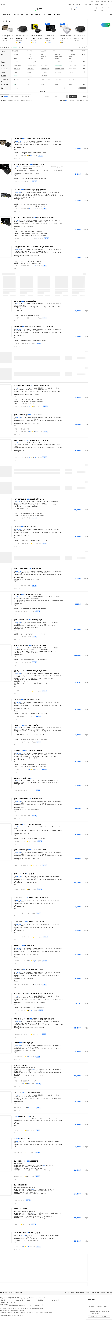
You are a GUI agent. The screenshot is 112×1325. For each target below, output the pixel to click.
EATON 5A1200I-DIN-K (21, 1185)
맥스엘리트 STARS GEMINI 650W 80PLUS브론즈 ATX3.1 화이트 (65, 36)
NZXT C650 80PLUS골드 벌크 (21, 36)
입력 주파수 (28, 1071)
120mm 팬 (22, 143)
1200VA (45, 1189)
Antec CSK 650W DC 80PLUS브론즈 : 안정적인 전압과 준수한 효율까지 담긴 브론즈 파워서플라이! (34, 739)
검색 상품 (25, 96)
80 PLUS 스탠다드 (23, 167)
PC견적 (79, 4)
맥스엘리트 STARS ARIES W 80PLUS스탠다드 (29, 164)
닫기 (15, 149)
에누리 (92, 1)
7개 (52, 951)
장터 (27, 15)
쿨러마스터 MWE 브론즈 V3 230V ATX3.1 (28, 415)
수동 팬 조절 (21, 882)
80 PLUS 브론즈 (27, 249)
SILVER (42, 443)
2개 (49, 144)
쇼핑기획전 (91, 4)
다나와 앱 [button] (3, 4)
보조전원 (32, 144)
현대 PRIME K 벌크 (22, 1139)
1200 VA (45, 1069)
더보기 (110, 4)
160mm (31, 878)
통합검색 (16, 15)
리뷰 (44, 15)
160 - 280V (24, 1166)
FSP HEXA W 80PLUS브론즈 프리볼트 (27, 1092)
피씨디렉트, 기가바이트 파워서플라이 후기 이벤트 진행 (33, 838)
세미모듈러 (40, 673)
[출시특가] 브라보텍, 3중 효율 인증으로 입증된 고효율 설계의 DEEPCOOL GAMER (34, 764)
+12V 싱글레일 (47, 141)
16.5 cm (31, 1194)
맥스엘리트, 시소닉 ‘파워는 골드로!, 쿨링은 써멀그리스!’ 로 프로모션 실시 (34, 515)
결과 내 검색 (72, 96)
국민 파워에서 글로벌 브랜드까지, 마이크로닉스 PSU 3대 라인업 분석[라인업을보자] (34, 1007)
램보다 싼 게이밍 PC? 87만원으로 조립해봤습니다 (32, 263)
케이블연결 (3, 75)
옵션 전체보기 (43, 91)
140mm (31, 143)
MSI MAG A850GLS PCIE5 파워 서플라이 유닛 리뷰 (33, 206)
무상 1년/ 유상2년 (53, 1119)
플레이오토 (103, 1)
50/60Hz (33, 1071)
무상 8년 (44, 573)
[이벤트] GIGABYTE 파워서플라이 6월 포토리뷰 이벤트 (33, 153)
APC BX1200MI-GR (20, 1065)
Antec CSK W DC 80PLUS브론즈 (26, 725)
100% (58, 220)
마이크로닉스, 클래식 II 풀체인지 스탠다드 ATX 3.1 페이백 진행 (34, 233)
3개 (15, 146)
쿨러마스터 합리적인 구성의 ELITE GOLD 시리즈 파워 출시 (34, 634)
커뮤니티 (97, 4)
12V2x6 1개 (49, 195)
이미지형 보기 (81, 96)
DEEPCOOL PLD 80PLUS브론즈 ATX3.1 (28, 751)
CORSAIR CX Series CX (23, 778)
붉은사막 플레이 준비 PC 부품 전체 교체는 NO (31, 231)
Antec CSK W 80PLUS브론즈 (25, 945)
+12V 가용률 (55, 141)
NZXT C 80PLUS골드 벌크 (23, 1043)
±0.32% (40, 220)
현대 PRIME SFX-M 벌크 (24, 1116)
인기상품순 (3, 100)
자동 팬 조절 (21, 173)
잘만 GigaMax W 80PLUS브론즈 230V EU (28, 969)
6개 (55, 420)
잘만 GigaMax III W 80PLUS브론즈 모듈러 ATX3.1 (30, 671)
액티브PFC (16, 143)
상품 (22, 15)
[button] (95, 9)
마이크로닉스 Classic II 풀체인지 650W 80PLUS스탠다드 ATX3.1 (50, 36)
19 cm (29, 1075)
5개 (56, 144)
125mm (51, 780)
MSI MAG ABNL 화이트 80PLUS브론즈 (27, 699)
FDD (30, 197)
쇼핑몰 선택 (48, 96)
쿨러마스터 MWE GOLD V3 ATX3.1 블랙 (27, 569)
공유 (110, 14)
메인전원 (20, 144)
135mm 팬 (40, 194)
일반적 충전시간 (38, 1072)
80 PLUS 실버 (26, 141)
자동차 (69, 4)
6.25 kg (45, 1194)
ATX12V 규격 (4, 84)
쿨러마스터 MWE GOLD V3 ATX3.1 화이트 (28, 799)
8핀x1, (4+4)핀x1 (35, 420)
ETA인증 (3, 72)
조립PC (74, 4)
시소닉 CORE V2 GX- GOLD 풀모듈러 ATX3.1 (29, 499)
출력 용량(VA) (40, 1069)
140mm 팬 (30, 251)
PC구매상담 (84, 4)
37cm (38, 1194)
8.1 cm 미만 (23, 1170)
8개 (29, 758)
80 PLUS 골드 (26, 192)
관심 (36, 155)
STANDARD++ (55, 443)
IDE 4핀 (60, 144)
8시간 (44, 1072)
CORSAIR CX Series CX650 (36, 36)
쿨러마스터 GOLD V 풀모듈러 (24, 874)
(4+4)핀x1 (36, 170)
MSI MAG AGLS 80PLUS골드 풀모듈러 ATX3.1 (30, 190)
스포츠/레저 (70, 51)
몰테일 (97, 1)
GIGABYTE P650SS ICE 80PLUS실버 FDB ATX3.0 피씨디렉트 (7, 36)
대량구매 (40, 155)
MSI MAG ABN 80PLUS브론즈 (25, 301)
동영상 (49, 15)
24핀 (23, 195)
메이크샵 (110, 1)
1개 (32, 197)
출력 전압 (19, 1069)
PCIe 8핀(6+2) (44, 144)
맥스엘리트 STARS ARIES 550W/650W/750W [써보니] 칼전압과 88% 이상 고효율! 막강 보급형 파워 (34, 178)
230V (23, 1069)
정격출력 (3, 65)
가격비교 (14, 96)
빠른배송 (16, 88)
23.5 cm (40, 1170)
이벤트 (101, 4)
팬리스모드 (21, 1002)
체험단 (105, 4)
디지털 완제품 (15, 51)
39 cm (36, 1075)
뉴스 (32, 15)
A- (58, 192)
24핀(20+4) (25, 144)
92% (60, 948)
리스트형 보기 (78, 96)
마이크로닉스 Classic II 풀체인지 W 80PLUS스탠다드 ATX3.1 (34, 217)
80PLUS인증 (4, 69)
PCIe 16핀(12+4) (41, 195)
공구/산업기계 (42, 51)
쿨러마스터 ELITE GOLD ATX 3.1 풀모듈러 (28, 620)
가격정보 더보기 (81, 148)
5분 (52, 1072)
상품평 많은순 (29, 100)
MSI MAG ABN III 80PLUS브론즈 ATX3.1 (28, 594)
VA (45, 1165)
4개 (56, 170)
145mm (25, 168)
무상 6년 (16, 446)
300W (25, 1119)
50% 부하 (48, 1072)
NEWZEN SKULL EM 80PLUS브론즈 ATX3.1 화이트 (31, 898)
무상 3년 (36, 143)
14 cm (22, 1075)
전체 (4, 96)
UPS (15, 1067)
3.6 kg (48, 1170)
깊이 (27, 143)
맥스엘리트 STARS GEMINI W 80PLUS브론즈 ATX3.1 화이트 (34, 247)
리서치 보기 (6, 62)
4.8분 (35, 1192)
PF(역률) (58, 167)
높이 (26, 1075)
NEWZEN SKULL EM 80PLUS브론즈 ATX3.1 (29, 922)
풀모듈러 (39, 192)
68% (51, 1141)
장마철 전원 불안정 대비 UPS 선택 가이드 (30, 1081)
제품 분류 (3, 62)
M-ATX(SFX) (18, 1119)
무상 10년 (44, 503)
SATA (53, 144)
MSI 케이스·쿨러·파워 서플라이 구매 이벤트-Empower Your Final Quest (34, 540)
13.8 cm (23, 1194)
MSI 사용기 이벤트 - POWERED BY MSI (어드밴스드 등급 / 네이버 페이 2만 (34, 204)
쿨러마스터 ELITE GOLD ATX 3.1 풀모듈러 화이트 (30, 645)
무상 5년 (30, 168)
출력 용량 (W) (29, 1069)
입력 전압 (19, 1071)
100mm (46, 1119)
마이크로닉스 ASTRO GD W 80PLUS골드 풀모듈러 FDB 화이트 (34, 1019)
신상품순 (23, 100)
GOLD (47, 192)
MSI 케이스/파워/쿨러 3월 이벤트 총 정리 (30, 315)
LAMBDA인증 (53, 192)
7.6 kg (43, 1075)
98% (25, 854)
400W (34, 1165)
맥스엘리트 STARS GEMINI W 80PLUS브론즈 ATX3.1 (31, 385)
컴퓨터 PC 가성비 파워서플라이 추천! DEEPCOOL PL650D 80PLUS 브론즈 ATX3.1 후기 (34, 766)
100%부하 (56, 1072)
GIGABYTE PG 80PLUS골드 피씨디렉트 (27, 824)
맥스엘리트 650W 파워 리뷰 (27, 403)
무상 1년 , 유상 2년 (18, 1143)
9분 (41, 1168)
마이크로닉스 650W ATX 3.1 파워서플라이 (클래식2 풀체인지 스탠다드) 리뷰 (34, 235)
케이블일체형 (40, 141)
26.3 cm (32, 1170)
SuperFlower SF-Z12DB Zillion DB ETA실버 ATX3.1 (32, 440)
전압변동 (35, 220)
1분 (60, 1072)
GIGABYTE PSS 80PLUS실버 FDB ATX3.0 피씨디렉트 (32, 139)
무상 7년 (54, 194)
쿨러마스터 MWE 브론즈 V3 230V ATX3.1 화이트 (30, 850)
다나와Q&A (57, 15)
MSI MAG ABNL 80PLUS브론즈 (25, 526)
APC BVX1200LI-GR (20, 1209)
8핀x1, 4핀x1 (37, 999)
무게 (40, 1075)
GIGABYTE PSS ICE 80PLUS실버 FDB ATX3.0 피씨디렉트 (33, 326)
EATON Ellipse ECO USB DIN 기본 (26, 1161)
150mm (49, 194)
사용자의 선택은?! (81, 47)
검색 (83, 88)
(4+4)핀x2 (37, 144)
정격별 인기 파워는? (25, 429)
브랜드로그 (23, 155)
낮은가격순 (10, 100)
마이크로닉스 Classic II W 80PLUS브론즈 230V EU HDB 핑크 (34, 993)
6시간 (27, 1192)
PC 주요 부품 (29, 51)
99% (59, 141)
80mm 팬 (38, 1119)
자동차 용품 (56, 51)
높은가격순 (16, 100)
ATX (16, 141)
